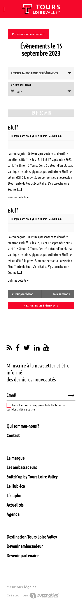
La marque (15, 458)
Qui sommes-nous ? (23, 426)
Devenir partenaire (22, 555)
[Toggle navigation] (4, 9)
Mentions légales (22, 587)
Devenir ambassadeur (25, 546)
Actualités (15, 505)
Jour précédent (22, 294)
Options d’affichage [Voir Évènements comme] (21, 85)
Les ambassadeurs (22, 467)
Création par (33, 595)
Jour (16, 92)
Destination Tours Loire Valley (32, 536)
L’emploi (14, 495)
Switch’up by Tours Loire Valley (32, 476)
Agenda (13, 514)
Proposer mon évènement (28, 34)
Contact (13, 435)
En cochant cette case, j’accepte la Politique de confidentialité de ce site (36, 407)
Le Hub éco (16, 486)
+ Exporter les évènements (41, 305)
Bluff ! (14, 127)
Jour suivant (61, 294)
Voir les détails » (18, 197)
